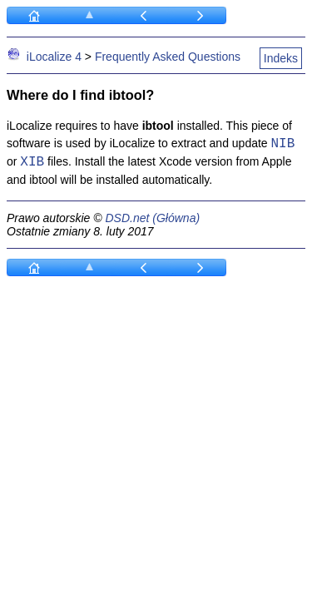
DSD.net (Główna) (152, 218)
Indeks (281, 58)
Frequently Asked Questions (167, 56)
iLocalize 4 (54, 56)
